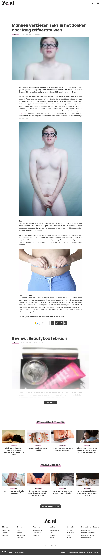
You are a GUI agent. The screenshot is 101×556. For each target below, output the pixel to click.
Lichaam (15, 34)
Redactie (62, 552)
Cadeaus (36, 535)
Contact (96, 552)
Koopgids (72, 3)
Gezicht (19, 533)
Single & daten (54, 530)
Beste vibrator (85, 530)
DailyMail (22, 113)
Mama (19, 3)
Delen (50, 323)
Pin (61, 323)
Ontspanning (21, 535)
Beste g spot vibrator (88, 535)
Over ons (68, 552)
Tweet (56, 323)
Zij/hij (51, 533)
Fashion (39, 3)
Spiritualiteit (70, 533)
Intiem (52, 538)
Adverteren (75, 552)
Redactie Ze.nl (40, 343)
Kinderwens (6, 530)
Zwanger (5, 533)
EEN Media (21, 552)
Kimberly (39, 34)
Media (69, 538)
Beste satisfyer (86, 538)
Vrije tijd (69, 530)
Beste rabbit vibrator (87, 533)
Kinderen (5, 535)
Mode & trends (37, 530)
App (67, 323)
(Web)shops (37, 533)
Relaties (52, 535)
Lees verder (51, 403)
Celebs (69, 535)
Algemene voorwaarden (86, 552)
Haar (18, 530)
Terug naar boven (49, 508)
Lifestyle (60, 3)
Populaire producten (90, 527)
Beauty (29, 3)
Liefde (50, 3)
